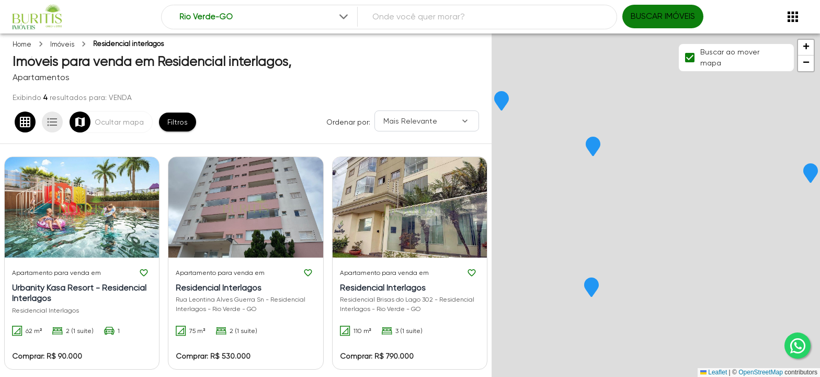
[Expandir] (343, 16)
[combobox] (265, 17)
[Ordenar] (426, 120)
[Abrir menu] (792, 16)
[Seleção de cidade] (264, 17)
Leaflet (713, 372)
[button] (810, 173)
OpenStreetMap (760, 372)
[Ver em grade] (25, 122)
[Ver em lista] (52, 122)
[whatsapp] (797, 345)
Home (22, 44)
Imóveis (62, 44)
